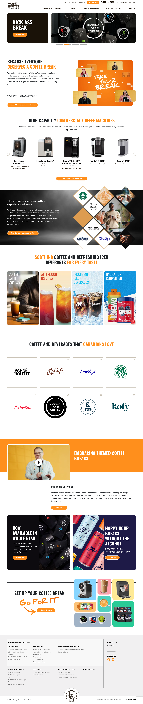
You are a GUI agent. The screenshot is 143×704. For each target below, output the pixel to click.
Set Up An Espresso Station (23, 242)
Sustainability (81, 2)
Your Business (13, 646)
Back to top (131, 700)
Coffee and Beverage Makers (42, 672)
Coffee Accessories (64, 672)
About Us (132, 8)
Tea (9, 677)
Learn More (21, 35)
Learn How (59, 508)
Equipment (73, 8)
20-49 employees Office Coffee (16, 653)
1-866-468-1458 (107, 2)
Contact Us (72, 2)
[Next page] (135, 154)
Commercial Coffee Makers (71, 178)
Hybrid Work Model (14, 659)
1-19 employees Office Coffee (17, 649)
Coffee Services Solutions (52, 8)
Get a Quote (93, 2)
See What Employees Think (23, 113)
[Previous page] (8, 154)
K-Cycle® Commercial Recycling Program (71, 649)
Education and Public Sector (42, 649)
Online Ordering (63, 652)
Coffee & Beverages (91, 8)
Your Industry (38, 646)
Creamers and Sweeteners (66, 675)
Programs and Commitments (68, 646)
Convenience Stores (39, 662)
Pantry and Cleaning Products (67, 677)
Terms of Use (115, 700)
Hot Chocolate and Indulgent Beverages (17, 681)
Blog (65, 2)
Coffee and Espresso (14, 675)
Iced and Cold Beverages (16, 684)
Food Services (37, 657)
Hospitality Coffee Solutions (42, 652)
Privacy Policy (103, 700)
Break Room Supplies (113, 8)
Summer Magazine (14, 672)
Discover (20, 566)
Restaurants (37, 654)
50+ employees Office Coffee (17, 656)
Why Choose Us (89, 669)
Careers (110, 646)
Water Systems (38, 675)
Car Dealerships (38, 659)
